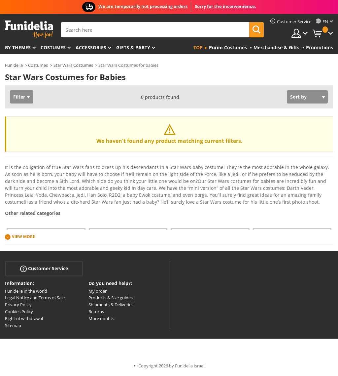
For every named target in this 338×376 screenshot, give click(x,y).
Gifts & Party (133, 47)
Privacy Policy (18, 305)
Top (198, 47)
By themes (18, 47)
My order (97, 291)
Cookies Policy (19, 311)
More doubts (101, 318)
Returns (96, 311)
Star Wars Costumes (73, 65)
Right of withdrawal (24, 318)
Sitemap (13, 325)
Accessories (91, 47)
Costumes (53, 47)
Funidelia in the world (26, 291)
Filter (19, 97)
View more (23, 236)
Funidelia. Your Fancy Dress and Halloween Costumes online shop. (29, 29)
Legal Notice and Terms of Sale (35, 298)
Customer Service (44, 268)
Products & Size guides (110, 298)
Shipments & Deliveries (110, 305)
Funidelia (14, 65)
